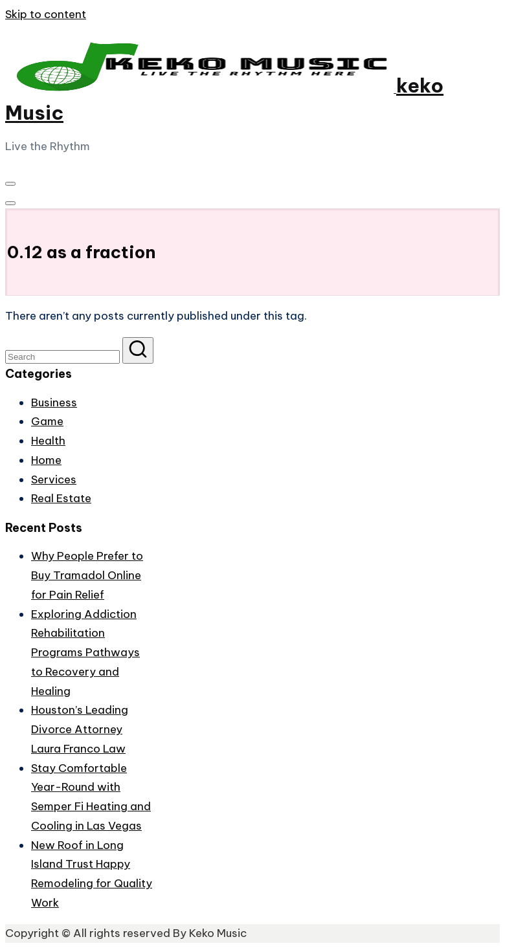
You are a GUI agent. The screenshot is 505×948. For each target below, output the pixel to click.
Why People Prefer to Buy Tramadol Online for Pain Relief (87, 575)
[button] (137, 350)
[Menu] (10, 184)
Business (54, 402)
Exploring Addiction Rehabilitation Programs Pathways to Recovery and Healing (85, 652)
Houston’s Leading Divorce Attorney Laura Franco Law (79, 729)
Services (53, 479)
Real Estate (61, 498)
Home (46, 460)
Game (47, 421)
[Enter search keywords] (62, 357)
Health (48, 441)
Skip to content (45, 14)
